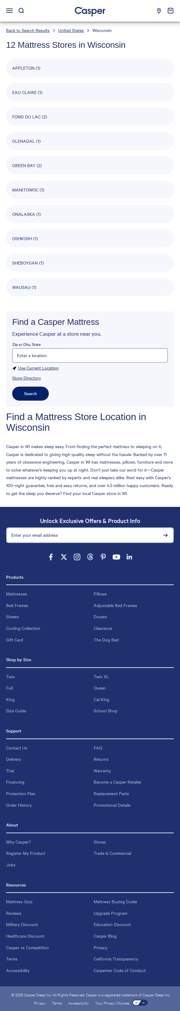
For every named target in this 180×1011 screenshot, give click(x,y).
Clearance (103, 628)
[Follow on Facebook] (51, 557)
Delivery (13, 759)
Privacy (100, 947)
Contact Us (16, 748)
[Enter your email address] (90, 535)
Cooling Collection (23, 628)
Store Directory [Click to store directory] (26, 378)
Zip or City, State (26, 344)
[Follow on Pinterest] (103, 557)
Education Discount (112, 924)
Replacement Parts (111, 793)
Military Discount (22, 924)
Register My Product (25, 853)
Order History (19, 805)
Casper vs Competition (27, 947)
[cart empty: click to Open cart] (170, 10)
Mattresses (16, 594)
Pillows (100, 594)
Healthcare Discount (25, 936)
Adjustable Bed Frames (115, 605)
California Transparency (116, 959)
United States (71, 30)
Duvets (100, 616)
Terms (12, 959)
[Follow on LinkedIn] (129, 557)
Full (9, 688)
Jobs (11, 865)
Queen (100, 688)
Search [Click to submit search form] (30, 393)
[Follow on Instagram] (77, 557)
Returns (101, 759)
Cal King (101, 699)
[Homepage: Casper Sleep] (90, 11)
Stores (100, 842)
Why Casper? (18, 842)
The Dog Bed (106, 640)
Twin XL (101, 676)
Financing (15, 782)
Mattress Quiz (19, 901)
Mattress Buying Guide (115, 901)
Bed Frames (17, 605)
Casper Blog (105, 936)
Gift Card (14, 640)
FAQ (98, 748)
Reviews (13, 913)
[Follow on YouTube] (116, 557)
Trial (10, 770)
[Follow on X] (64, 557)
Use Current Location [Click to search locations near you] (35, 368)
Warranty (102, 770)
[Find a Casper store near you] (159, 11)
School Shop (105, 710)
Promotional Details (112, 805)
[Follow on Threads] (90, 557)
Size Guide (16, 710)
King (10, 699)
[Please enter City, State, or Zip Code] (90, 355)
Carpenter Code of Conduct (120, 970)
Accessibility (18, 970)
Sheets (12, 616)
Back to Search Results (28, 30)
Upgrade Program (110, 913)
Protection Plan (20, 793)
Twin (10, 676)
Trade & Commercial (112, 853)
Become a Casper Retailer (118, 782)
